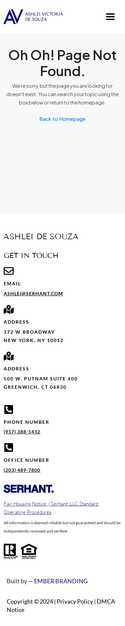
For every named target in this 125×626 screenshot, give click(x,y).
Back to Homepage (62, 118)
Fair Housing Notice (25, 504)
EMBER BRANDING (61, 581)
